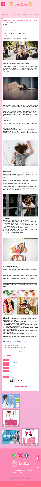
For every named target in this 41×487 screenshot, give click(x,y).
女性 (15, 362)
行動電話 (6, 365)
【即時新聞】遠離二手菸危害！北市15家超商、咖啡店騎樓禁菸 (15, 347)
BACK (20, 351)
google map (21, 475)
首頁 (3, 14)
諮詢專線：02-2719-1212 (38, 3)
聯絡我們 (14, 475)
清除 (24, 386)
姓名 (6, 359)
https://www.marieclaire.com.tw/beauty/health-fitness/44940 (16, 341)
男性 (11, 362)
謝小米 (5, 35)
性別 (6, 362)
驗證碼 (6, 377)
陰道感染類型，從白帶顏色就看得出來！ (11, 345)
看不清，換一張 (20, 380)
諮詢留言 (6, 370)
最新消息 (6, 14)
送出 (17, 386)
